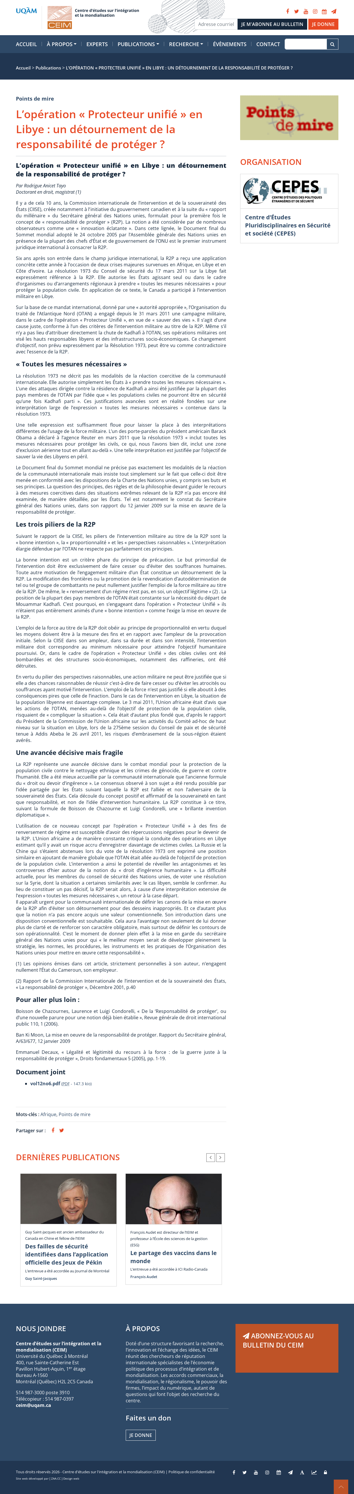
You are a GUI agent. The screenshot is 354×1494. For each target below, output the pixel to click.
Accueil (26, 44)
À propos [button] (60, 44)
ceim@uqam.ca (33, 1405)
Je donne (140, 1435)
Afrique (48, 1114)
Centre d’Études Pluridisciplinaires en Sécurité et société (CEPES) (288, 225)
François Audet (143, 1276)
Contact (268, 44)
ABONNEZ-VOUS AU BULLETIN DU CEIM (278, 1340)
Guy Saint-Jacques (41, 1278)
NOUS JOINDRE (41, 1328)
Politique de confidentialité (191, 1471)
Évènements (229, 44)
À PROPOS (143, 1328)
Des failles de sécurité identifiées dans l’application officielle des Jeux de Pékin (66, 1254)
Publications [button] (136, 44)
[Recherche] (306, 44)
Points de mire (35, 98)
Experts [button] (97, 44)
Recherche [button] (184, 44)
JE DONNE (323, 24)
